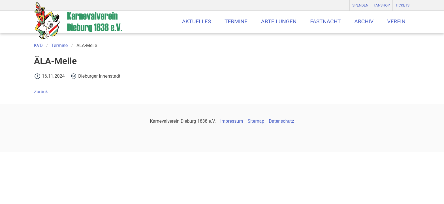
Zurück (41, 91)
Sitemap (255, 121)
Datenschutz (281, 121)
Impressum (231, 121)
